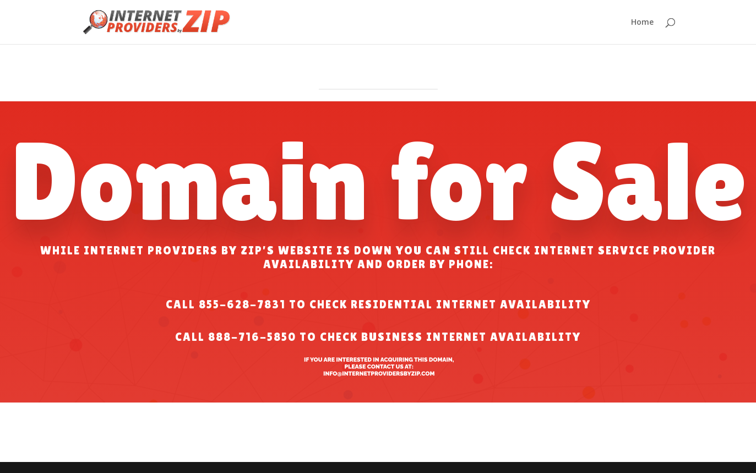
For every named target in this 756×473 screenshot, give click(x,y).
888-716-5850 (252, 337)
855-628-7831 (242, 304)
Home (642, 22)
